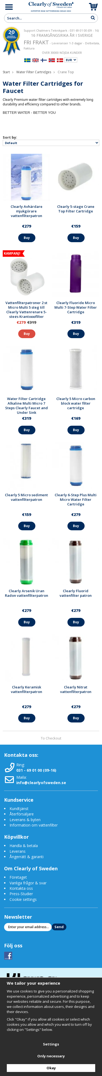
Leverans (18, 851)
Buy (27, 237)
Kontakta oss (21, 888)
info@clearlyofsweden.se (41, 782)
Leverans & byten (25, 819)
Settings (51, 1044)
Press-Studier (21, 893)
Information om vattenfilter (34, 825)
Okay (51, 1067)
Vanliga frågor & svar (28, 882)
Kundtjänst (19, 808)
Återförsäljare (22, 814)
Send (59, 926)
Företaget (18, 877)
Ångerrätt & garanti (27, 856)
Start (6, 72)
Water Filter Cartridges (33, 72)
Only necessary (51, 1056)
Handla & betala (24, 845)
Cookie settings (23, 899)
